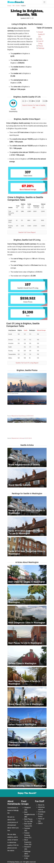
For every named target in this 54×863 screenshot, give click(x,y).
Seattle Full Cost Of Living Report (27, 363)
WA (13, 5)
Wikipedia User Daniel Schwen (18, 415)
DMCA (40, 823)
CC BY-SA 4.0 (30, 415)
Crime (40, 39)
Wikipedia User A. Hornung (17, 438)
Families (27, 828)
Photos (40, 46)
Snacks (15, 2)
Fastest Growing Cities (27, 835)
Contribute (41, 812)
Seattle (18, 5)
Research (27, 847)
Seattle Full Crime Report (27, 232)
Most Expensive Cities (27, 842)
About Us (41, 805)
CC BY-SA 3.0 (28, 438)
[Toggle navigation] (44, 2)
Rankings (41, 48)
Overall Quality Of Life (41, 34)
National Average (41, 330)
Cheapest (27, 807)
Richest (26, 856)
